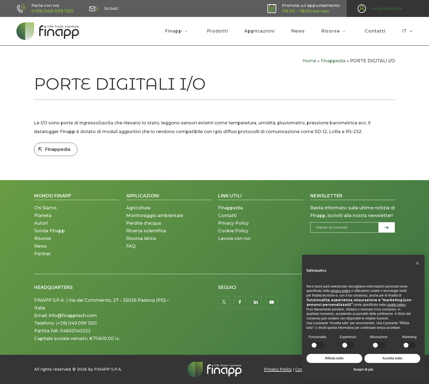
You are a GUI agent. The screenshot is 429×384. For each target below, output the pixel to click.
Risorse (42, 238)
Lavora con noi (234, 238)
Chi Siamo (45, 207)
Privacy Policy (233, 223)
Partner (42, 253)
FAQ (131, 246)
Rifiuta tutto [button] (334, 358)
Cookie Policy (233, 230)
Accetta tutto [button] (392, 358)
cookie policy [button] (396, 305)
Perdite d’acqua (143, 223)
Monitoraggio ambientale (154, 215)
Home (309, 60)
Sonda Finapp (49, 230)
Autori (41, 223)
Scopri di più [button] (363, 369)
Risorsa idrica (141, 238)
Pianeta (42, 215)
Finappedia (333, 60)
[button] (417, 263)
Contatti (227, 215)
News (40, 246)
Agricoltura (138, 207)
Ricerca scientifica (146, 230)
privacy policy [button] (340, 291)
